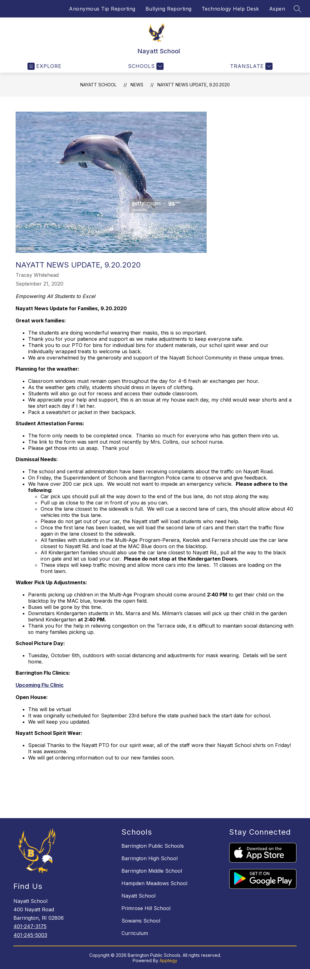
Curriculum (134, 933)
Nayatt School (98, 84)
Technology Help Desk (230, 9)
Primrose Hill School (145, 908)
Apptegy (168, 960)
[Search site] (297, 8)
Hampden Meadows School (154, 883)
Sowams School (140, 921)
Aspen (277, 9)
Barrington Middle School (151, 871)
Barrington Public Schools (152, 846)
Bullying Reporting (168, 9)
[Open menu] (44, 66)
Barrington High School (149, 858)
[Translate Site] (251, 66)
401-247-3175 (30, 926)
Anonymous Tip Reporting (102, 9)
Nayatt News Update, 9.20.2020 (193, 84)
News (136, 84)
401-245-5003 (30, 935)
